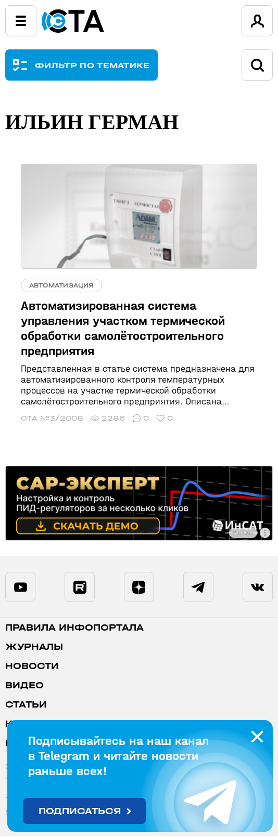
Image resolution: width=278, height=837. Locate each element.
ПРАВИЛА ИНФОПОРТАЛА (74, 628)
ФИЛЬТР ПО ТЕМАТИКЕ (92, 65)
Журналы (34, 648)
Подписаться (80, 811)
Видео (24, 686)
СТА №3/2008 (52, 418)
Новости (32, 667)
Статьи (26, 705)
